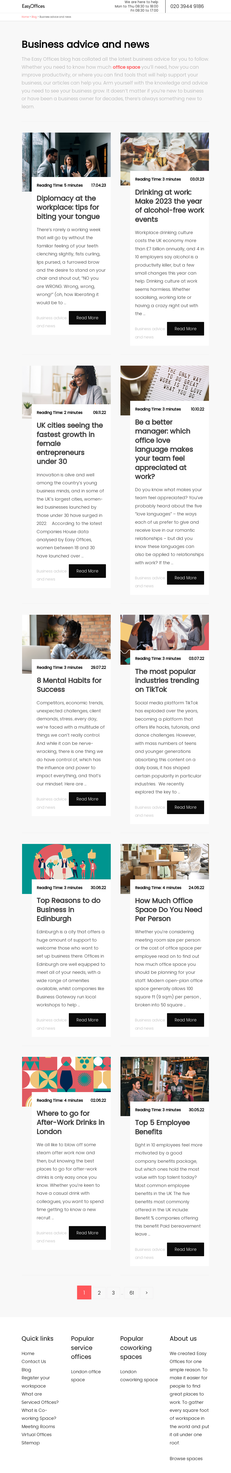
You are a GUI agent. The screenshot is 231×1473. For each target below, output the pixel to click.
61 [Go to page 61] (133, 1263)
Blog (34, 17)
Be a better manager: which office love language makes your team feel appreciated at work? (169, 434)
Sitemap (31, 1413)
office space (126, 67)
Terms (27, 1461)
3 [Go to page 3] (112, 1263)
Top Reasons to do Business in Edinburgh (66, 883)
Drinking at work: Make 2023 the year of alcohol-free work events (169, 204)
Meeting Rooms (38, 1397)
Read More (86, 316)
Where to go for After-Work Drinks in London (68, 1093)
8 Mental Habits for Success (66, 661)
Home (25, 17)
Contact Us (34, 1332)
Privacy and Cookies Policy (59, 1461)
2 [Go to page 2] (94, 1263)
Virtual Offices (37, 1405)
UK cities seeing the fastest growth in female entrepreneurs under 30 (71, 433)
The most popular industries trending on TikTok (165, 656)
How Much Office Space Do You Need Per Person (166, 883)
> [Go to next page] (151, 1263)
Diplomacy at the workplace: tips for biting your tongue (66, 206)
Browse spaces (186, 1429)
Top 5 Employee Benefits (160, 1098)
